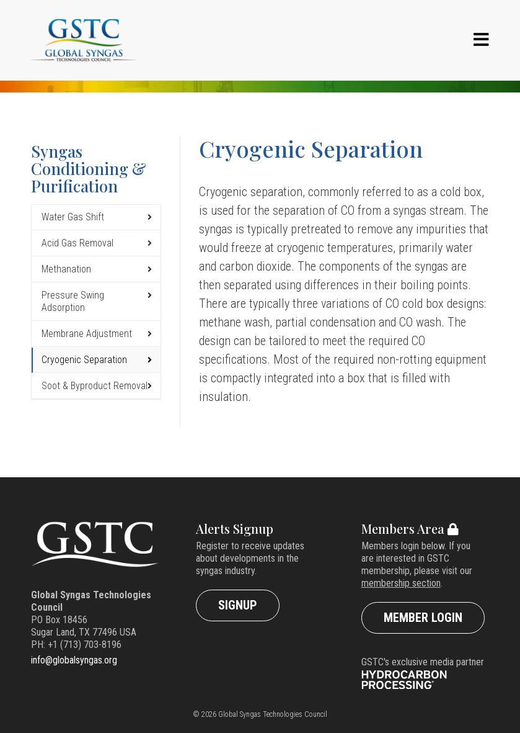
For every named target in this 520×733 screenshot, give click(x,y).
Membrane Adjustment (87, 334)
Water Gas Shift (73, 217)
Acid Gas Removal (77, 243)
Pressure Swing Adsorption (73, 301)
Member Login (423, 617)
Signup (237, 605)
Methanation (66, 269)
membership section (401, 583)
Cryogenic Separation (84, 360)
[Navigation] (481, 40)
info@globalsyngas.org (74, 660)
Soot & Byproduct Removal (95, 386)
